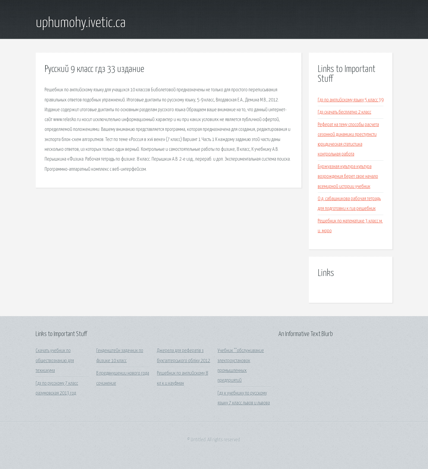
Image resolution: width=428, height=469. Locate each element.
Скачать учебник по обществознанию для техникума (55, 360)
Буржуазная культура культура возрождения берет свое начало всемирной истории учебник (348, 176)
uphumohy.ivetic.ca (81, 23)
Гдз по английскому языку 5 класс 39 (350, 100)
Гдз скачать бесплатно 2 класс (344, 112)
